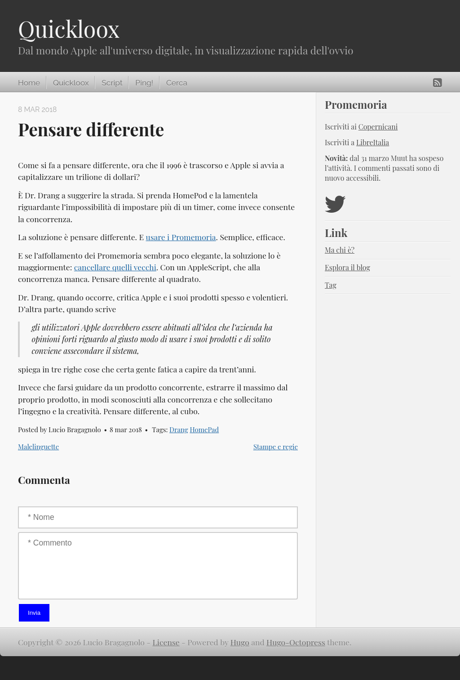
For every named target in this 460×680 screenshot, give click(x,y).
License (166, 642)
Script (112, 82)
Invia (34, 612)
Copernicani (378, 126)
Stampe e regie (275, 446)
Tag (330, 285)
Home (29, 82)
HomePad (204, 429)
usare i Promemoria (181, 237)
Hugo (239, 642)
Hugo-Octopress (295, 642)
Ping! (144, 82)
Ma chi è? (339, 250)
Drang (178, 429)
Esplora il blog (347, 267)
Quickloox (68, 28)
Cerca (176, 82)
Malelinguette (38, 446)
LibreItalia (372, 142)
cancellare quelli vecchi (115, 267)
